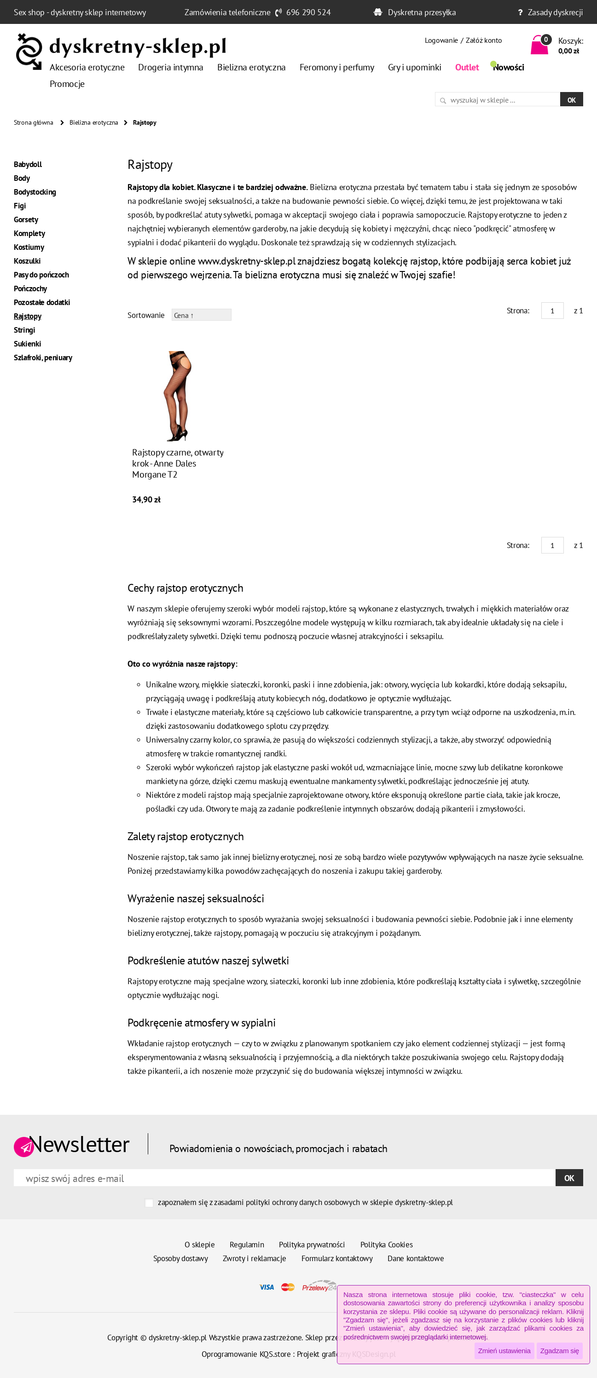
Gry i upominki (414, 67)
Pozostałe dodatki (42, 302)
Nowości (508, 67)
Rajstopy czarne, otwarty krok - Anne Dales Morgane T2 (177, 463)
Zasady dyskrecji (555, 12)
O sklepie (200, 1245)
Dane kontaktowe (416, 1258)
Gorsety (26, 219)
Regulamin (247, 1245)
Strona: (518, 311)
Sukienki (27, 344)
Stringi (24, 330)
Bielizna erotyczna (251, 67)
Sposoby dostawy (180, 1258)
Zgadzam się (559, 1351)
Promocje (67, 84)
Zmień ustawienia (504, 1351)
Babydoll (27, 164)
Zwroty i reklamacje (254, 1258)
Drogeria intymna (170, 67)
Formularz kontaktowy (337, 1258)
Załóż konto (484, 40)
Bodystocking (35, 192)
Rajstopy (27, 316)
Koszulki (27, 261)
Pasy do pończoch (41, 275)
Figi (20, 206)
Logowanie (441, 40)
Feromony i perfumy (337, 67)
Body (22, 178)
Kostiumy (29, 247)
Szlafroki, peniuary (43, 357)
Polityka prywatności (312, 1245)
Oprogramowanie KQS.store (246, 1354)
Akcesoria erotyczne (87, 67)
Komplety (29, 233)
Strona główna (33, 122)
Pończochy (30, 288)
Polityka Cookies (386, 1245)
